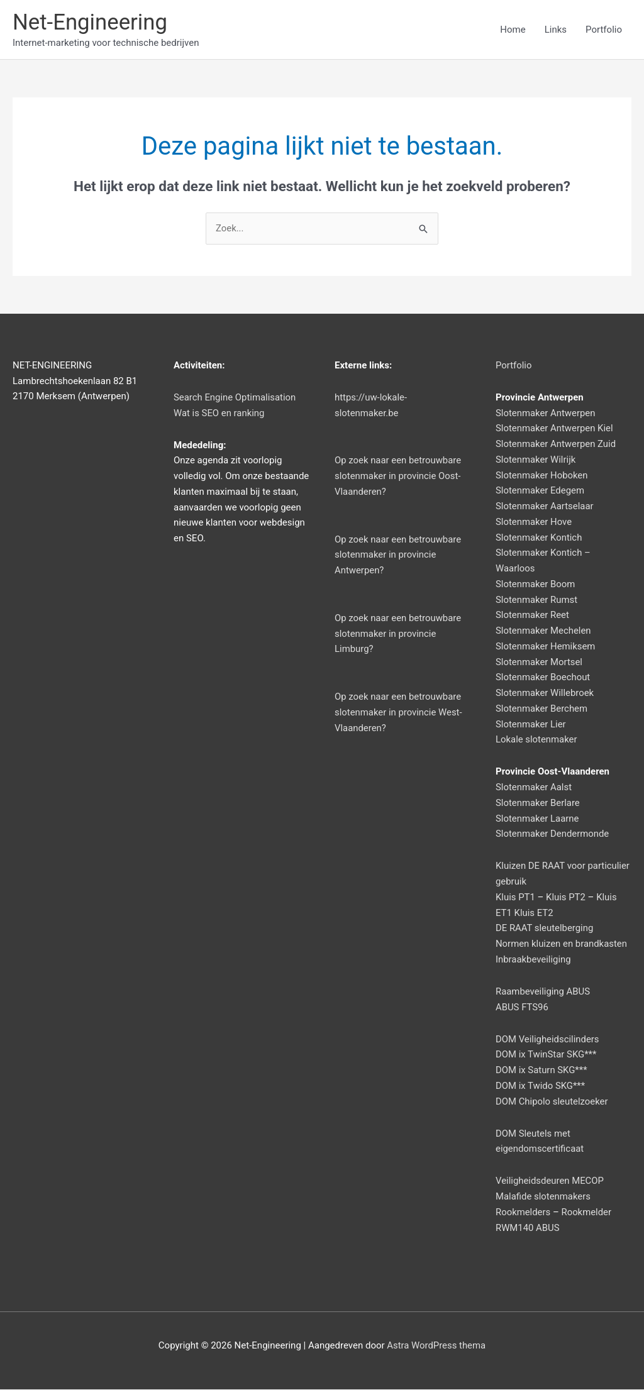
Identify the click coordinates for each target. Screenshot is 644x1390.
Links (556, 29)
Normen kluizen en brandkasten (562, 944)
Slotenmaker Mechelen (544, 631)
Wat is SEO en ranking (219, 413)
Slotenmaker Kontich (539, 537)
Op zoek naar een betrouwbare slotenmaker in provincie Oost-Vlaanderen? (398, 476)
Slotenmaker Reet (533, 615)
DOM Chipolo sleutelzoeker (552, 1101)
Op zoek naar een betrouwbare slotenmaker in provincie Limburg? (398, 634)
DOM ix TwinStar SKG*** (546, 1055)
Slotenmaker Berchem (542, 709)
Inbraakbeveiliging (534, 960)
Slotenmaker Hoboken (542, 475)
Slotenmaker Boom (535, 584)
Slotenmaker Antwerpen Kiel (555, 428)
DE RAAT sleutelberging (545, 928)
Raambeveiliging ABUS (543, 992)
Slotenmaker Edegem (540, 491)
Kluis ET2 (534, 912)
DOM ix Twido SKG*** (541, 1086)
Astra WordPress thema (436, 1346)
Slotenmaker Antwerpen (546, 413)
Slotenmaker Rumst (537, 599)
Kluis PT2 (566, 897)
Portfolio (604, 29)
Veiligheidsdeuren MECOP (550, 1181)
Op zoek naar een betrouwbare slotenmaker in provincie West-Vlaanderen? (399, 713)
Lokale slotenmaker (537, 740)
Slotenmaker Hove (534, 522)
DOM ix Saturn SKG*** (542, 1070)
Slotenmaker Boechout (543, 677)
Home (512, 29)
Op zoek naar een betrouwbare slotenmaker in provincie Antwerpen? (398, 555)
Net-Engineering (91, 22)
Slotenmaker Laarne (538, 818)
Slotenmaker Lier (531, 724)
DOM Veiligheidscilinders (548, 1039)
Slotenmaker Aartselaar (545, 506)
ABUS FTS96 (522, 1007)
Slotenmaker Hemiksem (546, 647)
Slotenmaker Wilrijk (536, 460)
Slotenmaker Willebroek (545, 693)
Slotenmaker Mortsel (539, 662)
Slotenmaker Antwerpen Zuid (556, 444)
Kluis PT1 (515, 897)
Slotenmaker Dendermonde (553, 834)
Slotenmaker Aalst (534, 787)
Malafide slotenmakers (543, 1197)
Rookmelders (523, 1212)
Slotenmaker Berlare (538, 803)
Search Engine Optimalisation (235, 398)
